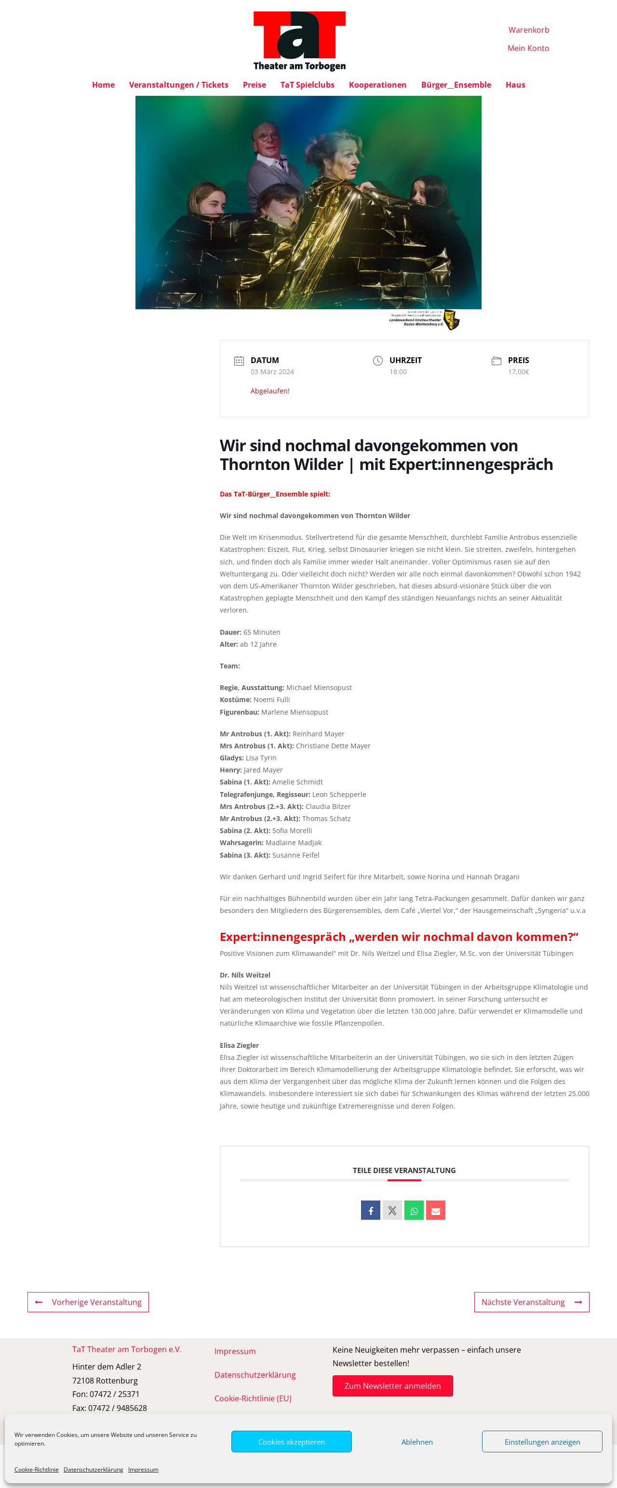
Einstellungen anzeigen (542, 1442)
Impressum (143, 1469)
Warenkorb (529, 30)
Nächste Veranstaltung (532, 1302)
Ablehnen (417, 1442)
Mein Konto (529, 48)
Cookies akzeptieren (291, 1442)
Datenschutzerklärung (93, 1469)
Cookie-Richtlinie (36, 1469)
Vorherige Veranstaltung (88, 1302)
